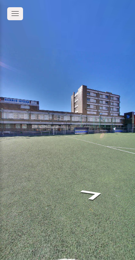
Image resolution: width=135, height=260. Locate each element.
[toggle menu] (15, 13)
